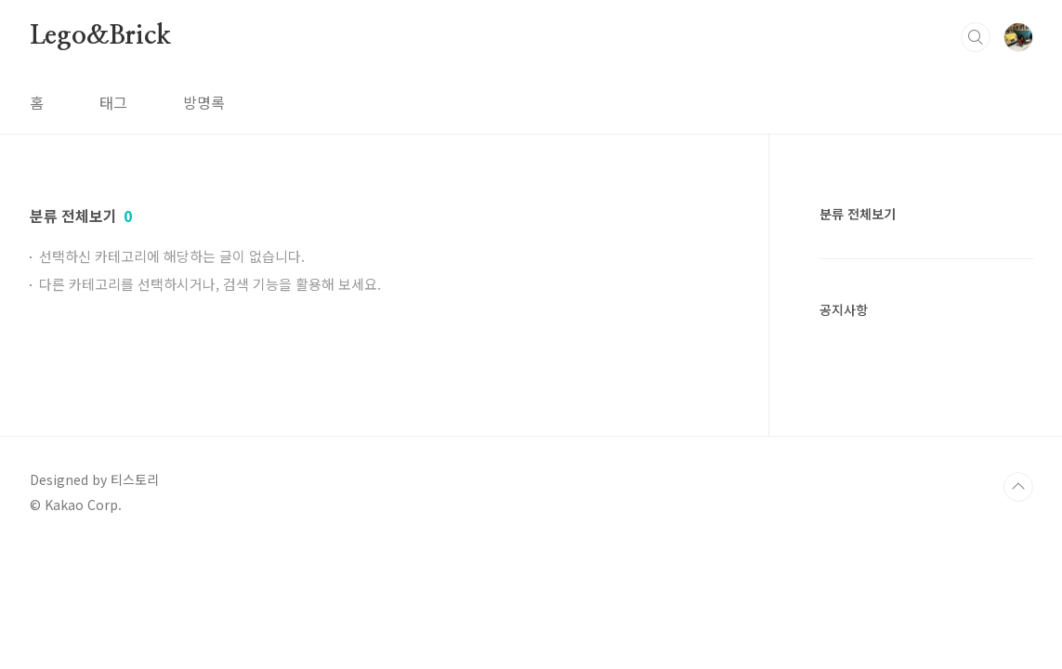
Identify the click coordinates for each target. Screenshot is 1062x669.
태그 (113, 102)
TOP (1018, 487)
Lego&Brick (100, 36)
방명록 (204, 102)
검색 (976, 37)
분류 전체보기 (857, 213)
